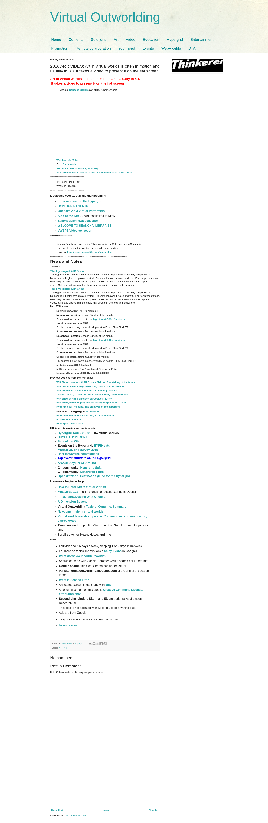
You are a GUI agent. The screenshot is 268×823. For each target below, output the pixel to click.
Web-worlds (171, 48)
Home (56, 39)
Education (151, 39)
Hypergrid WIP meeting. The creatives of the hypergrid (88, 406)
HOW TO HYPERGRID (73, 437)
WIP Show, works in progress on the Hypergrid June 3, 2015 (91, 402)
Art (116, 39)
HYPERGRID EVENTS (73, 206)
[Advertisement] (105, 781)
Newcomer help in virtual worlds (80, 511)
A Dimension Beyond (72, 501)
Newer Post (57, 810)
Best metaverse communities (78, 453)
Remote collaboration (93, 48)
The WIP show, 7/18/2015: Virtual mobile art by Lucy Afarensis (92, 394)
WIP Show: (63, 382)
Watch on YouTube (67, 160)
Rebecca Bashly (78, 90)
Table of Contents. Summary (106, 506)
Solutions (98, 39)
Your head (126, 48)
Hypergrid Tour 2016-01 (74, 433)
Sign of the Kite (69, 215)
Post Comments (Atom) (75, 815)
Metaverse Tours (92, 471)
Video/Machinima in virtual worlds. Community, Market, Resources (95, 172)
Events (148, 48)
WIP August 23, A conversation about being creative (86, 390)
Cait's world (69, 164)
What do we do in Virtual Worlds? (83, 556)
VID (65, 648)
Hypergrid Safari (91, 467)
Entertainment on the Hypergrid (80, 201)
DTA (192, 48)
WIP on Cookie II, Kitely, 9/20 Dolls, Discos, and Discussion (90, 386)
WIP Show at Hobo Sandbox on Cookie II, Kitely (84, 398)
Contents (75, 39)
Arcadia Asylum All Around (77, 463)
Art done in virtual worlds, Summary (77, 168)
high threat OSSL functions (109, 319)
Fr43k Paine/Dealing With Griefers (82, 496)
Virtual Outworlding (105, 17)
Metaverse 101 (68, 491)
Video (130, 39)
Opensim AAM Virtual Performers (81, 210)
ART (60, 648)
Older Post (154, 810)
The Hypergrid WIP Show (67, 271)
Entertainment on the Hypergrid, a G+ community (85, 415)
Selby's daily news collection (78, 220)
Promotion (59, 48)
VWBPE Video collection (75, 230)
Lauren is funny (68, 625)
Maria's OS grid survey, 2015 (78, 449)
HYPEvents (92, 411)
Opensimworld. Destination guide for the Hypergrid (94, 476)
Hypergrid (175, 39)
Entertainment (202, 39)
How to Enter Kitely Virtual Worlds (82, 486)
